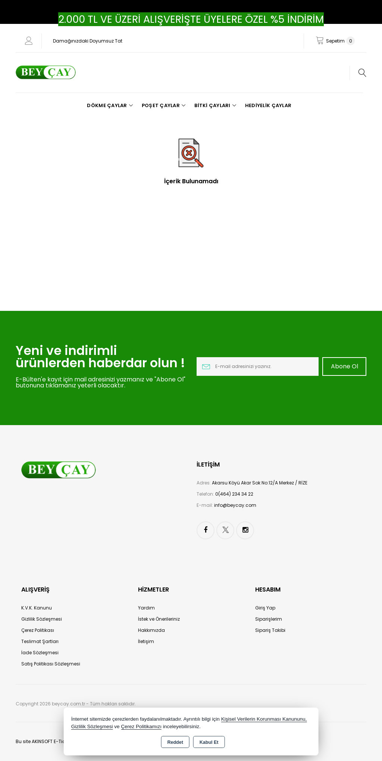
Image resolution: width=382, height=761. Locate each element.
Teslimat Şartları (40, 641)
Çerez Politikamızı (141, 726)
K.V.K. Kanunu (36, 608)
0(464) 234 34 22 (234, 494)
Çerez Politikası (37, 630)
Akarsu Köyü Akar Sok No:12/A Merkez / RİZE (259, 483)
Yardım (146, 608)
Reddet (175, 742)
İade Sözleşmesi (40, 652)
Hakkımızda (151, 630)
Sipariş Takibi (270, 630)
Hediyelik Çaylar (268, 105)
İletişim (146, 641)
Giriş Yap (265, 608)
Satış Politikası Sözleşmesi (50, 664)
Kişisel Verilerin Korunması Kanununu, (264, 719)
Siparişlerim (268, 619)
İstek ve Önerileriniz (159, 619)
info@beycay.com (235, 505)
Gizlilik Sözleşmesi (41, 619)
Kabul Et (209, 742)
